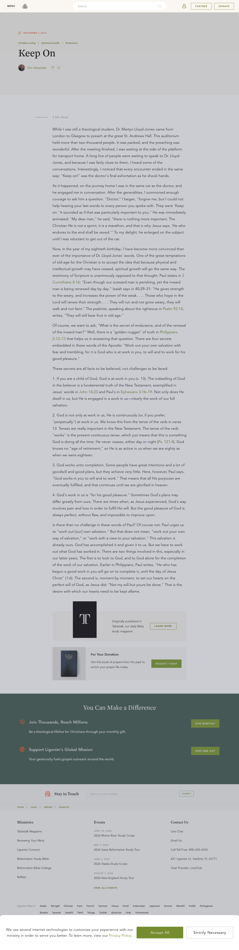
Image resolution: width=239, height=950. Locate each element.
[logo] (25, 6)
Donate (224, 6)
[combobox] (114, 6)
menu (11, 6)
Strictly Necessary (209, 932)
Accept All (160, 932)
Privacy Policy (120, 935)
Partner (201, 6)
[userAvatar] (184, 6)
